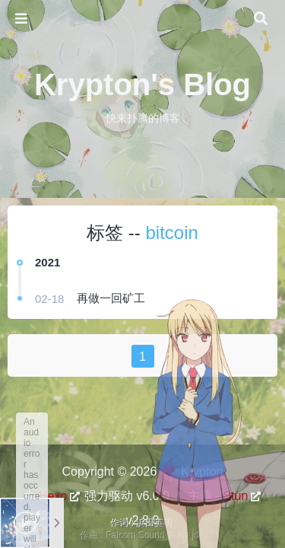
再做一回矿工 (111, 298)
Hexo (53, 495)
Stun (235, 495)
